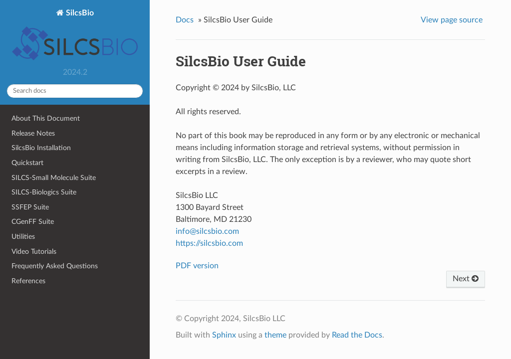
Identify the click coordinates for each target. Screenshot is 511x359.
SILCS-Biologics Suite (43, 192)
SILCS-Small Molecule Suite (53, 177)
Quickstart (27, 163)
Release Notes (33, 133)
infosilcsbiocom (207, 231)
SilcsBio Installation (41, 148)
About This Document (45, 118)
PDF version (197, 266)
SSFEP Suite (30, 207)
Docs (185, 20)
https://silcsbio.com (209, 243)
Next (466, 279)
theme (275, 335)
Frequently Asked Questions (54, 266)
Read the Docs (357, 335)
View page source (452, 20)
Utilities (23, 236)
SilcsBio (74, 36)
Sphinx (224, 335)
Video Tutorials (33, 251)
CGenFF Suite (32, 221)
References (28, 281)
